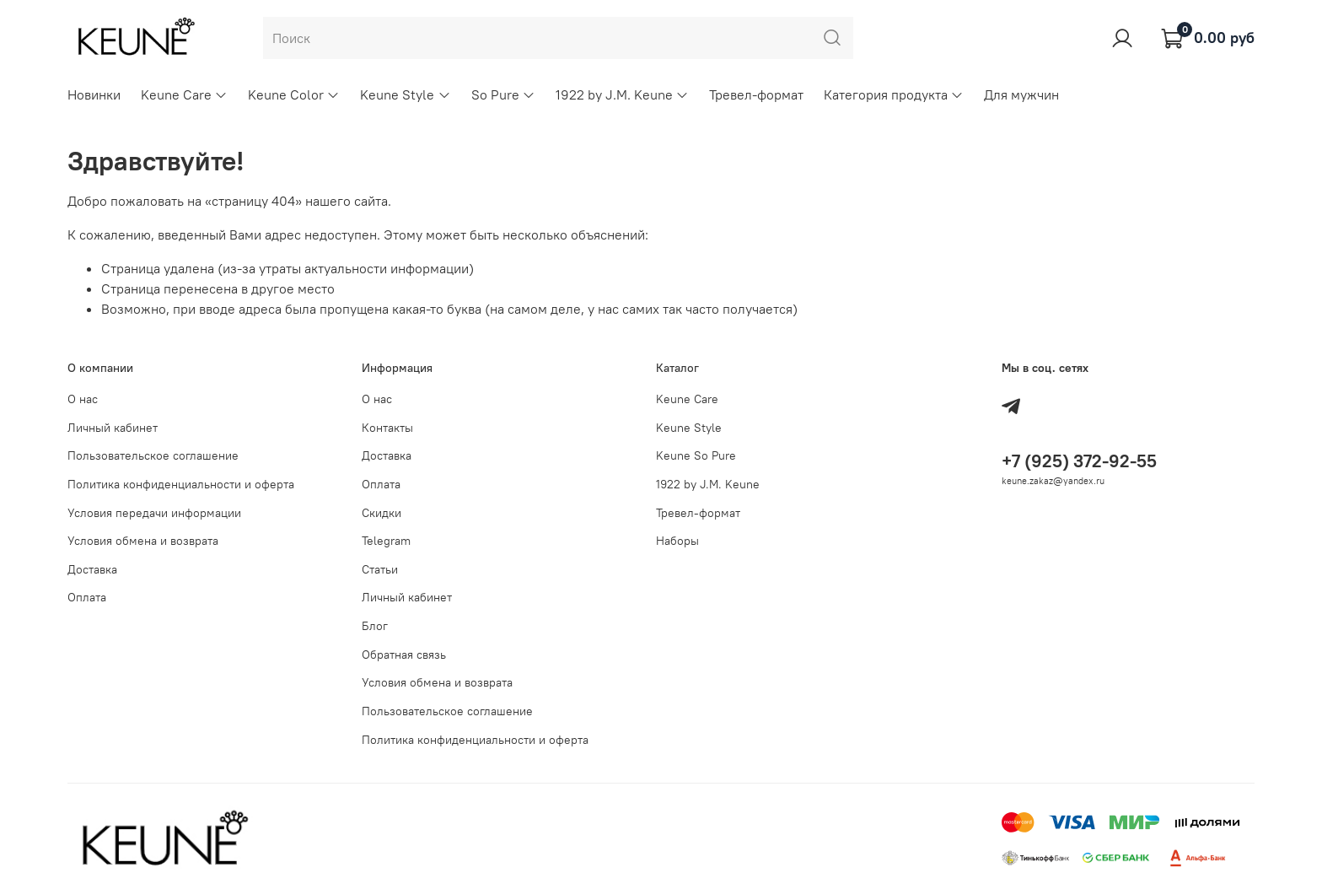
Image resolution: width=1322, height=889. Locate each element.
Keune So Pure (696, 455)
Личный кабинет (112, 427)
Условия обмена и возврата (142, 540)
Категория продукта (894, 94)
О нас (82, 399)
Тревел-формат (756, 94)
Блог (375, 625)
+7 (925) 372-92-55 (1079, 461)
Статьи (380, 569)
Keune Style (405, 94)
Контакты (387, 427)
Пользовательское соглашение (153, 455)
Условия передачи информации (154, 512)
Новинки (94, 94)
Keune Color (294, 94)
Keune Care (184, 94)
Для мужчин (1021, 94)
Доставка (92, 569)
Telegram (386, 540)
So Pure (503, 94)
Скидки (381, 512)
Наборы (677, 540)
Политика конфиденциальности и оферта (180, 484)
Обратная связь (404, 654)
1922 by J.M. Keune (622, 94)
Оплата (86, 597)
